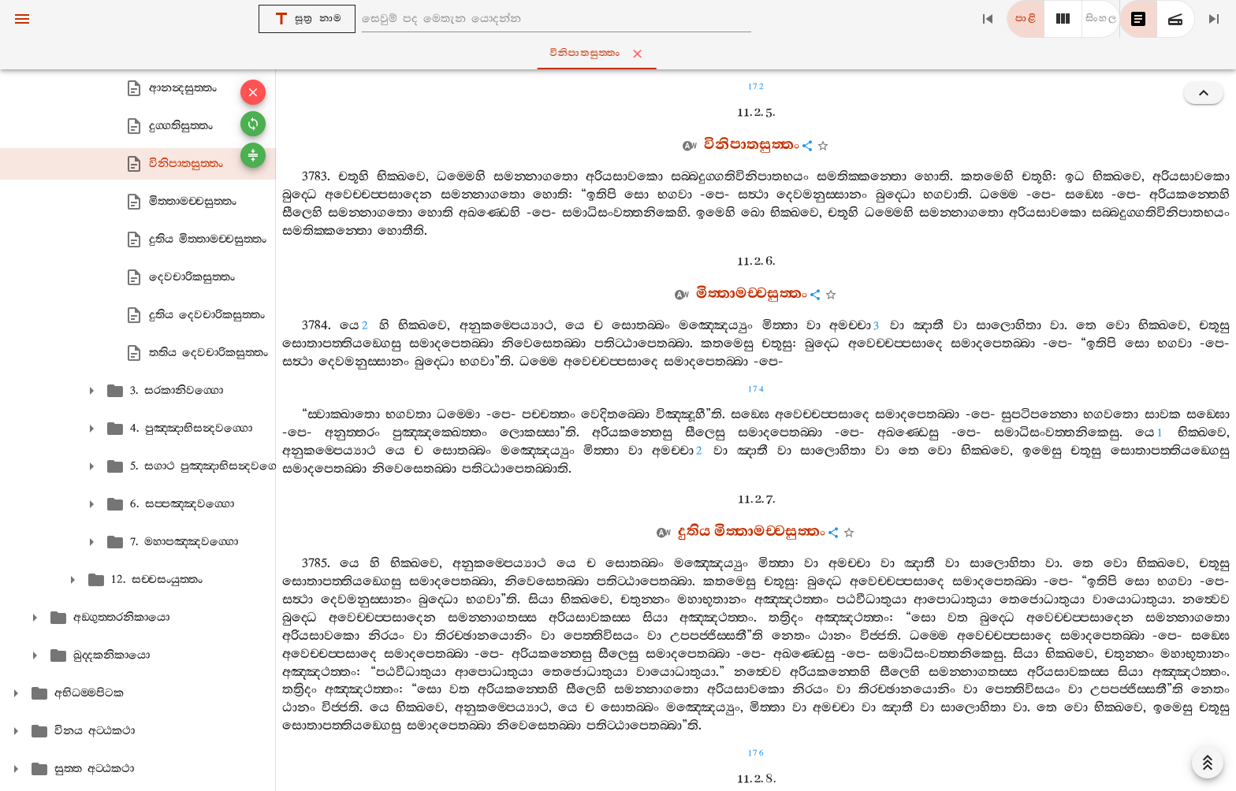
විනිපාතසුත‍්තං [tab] (621, 53)
